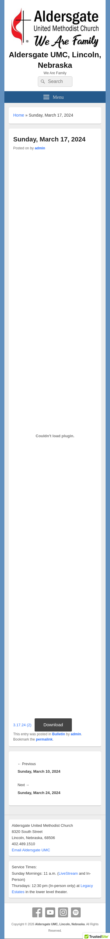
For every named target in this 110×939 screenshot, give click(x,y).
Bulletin (58, 734)
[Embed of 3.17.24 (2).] (55, 436)
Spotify (76, 912)
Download (53, 724)
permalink (44, 739)
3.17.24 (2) (22, 725)
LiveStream (68, 873)
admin (40, 148)
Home (18, 115)
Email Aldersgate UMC (31, 850)
